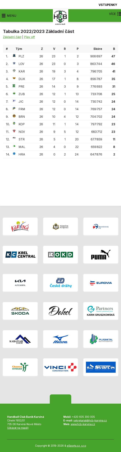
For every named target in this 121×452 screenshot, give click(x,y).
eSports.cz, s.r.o (76, 445)
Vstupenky (105, 4)
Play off (29, 37)
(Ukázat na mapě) (18, 427)
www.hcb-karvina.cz (83, 424)
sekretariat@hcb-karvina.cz (90, 420)
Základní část (12, 37)
